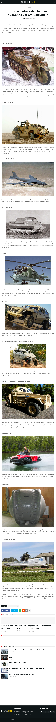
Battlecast (52, 719)
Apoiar (26, 719)
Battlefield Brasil (13, 719)
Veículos (16, 606)
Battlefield (31, 7)
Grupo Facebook (44, 719)
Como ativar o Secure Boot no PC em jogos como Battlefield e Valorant (7, 628)
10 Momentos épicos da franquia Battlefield (47, 626)
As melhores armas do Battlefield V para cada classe (21, 674)
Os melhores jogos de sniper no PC (17, 662)
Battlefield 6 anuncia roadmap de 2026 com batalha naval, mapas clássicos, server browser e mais (31, 656)
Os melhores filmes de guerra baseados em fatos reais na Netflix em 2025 (27, 649)
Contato (31, 719)
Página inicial (25, 7)
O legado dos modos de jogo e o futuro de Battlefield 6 (21, 627)
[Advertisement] (28, 691)
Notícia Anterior (5, 642)
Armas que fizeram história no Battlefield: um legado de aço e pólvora (34, 628)
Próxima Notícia (50, 642)
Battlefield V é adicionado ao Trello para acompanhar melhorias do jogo (26, 668)
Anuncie (37, 719)
